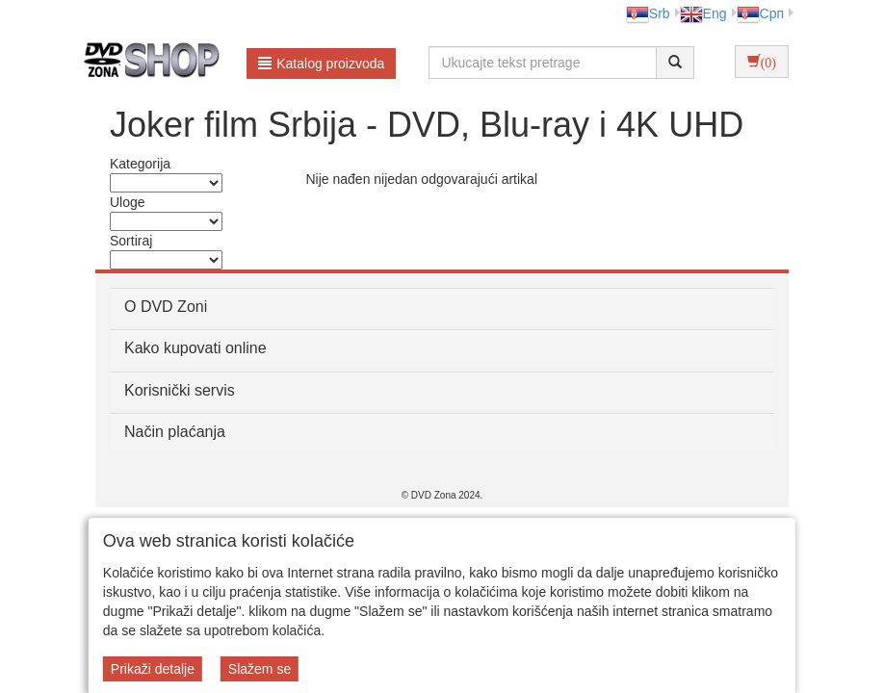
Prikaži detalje (153, 669)
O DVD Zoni (165, 306)
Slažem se (259, 669)
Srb (648, 13)
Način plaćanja (174, 432)
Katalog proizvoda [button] (321, 63)
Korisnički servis (179, 390)
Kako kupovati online (195, 348)
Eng (703, 13)
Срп (760, 13)
